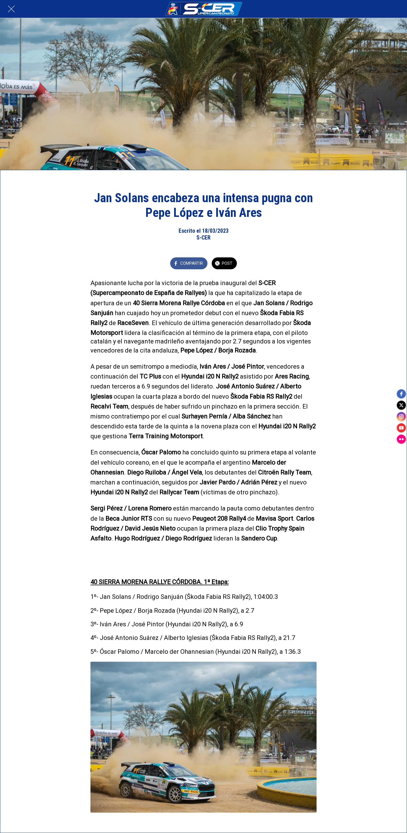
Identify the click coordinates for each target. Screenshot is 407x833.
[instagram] (401, 416)
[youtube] (401, 427)
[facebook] (401, 393)
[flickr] (401, 439)
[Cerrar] (11, 9)
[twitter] (401, 405)
